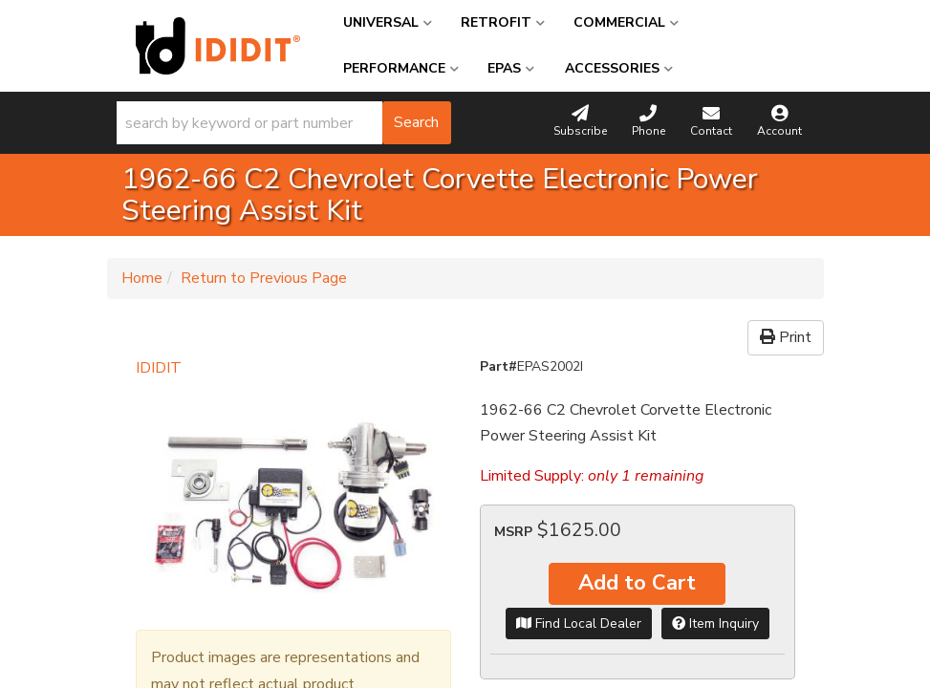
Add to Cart (637, 583)
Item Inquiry (715, 623)
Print (785, 337)
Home (141, 278)
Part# (498, 366)
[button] (284, 122)
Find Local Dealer (578, 623)
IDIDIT (159, 367)
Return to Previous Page (264, 278)
